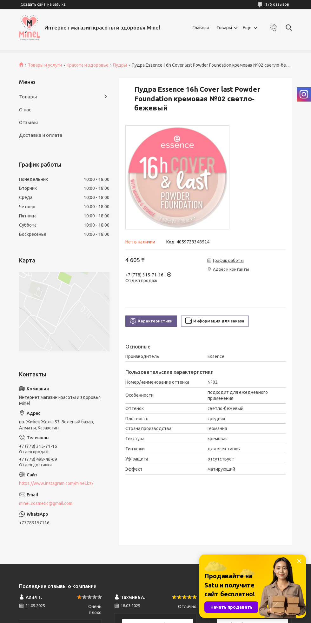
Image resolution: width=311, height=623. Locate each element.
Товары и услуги (45, 65)
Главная (201, 27)
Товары (224, 27)
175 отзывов (277, 4)
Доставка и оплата (40, 135)
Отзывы (28, 122)
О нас (25, 109)
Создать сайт (33, 4)
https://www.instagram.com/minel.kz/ (56, 483)
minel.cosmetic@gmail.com (45, 503)
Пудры (120, 65)
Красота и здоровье (88, 65)
